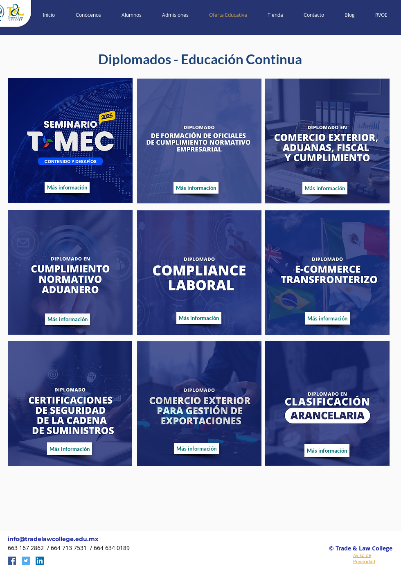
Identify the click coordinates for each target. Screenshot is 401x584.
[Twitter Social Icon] (26, 561)
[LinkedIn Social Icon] (40, 561)
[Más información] (67, 187)
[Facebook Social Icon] (12, 561)
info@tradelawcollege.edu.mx (53, 539)
